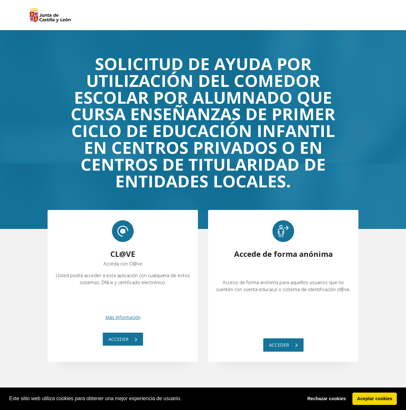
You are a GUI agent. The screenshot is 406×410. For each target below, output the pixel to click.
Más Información (123, 317)
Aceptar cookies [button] (374, 398)
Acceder (122, 339)
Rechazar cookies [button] (326, 398)
